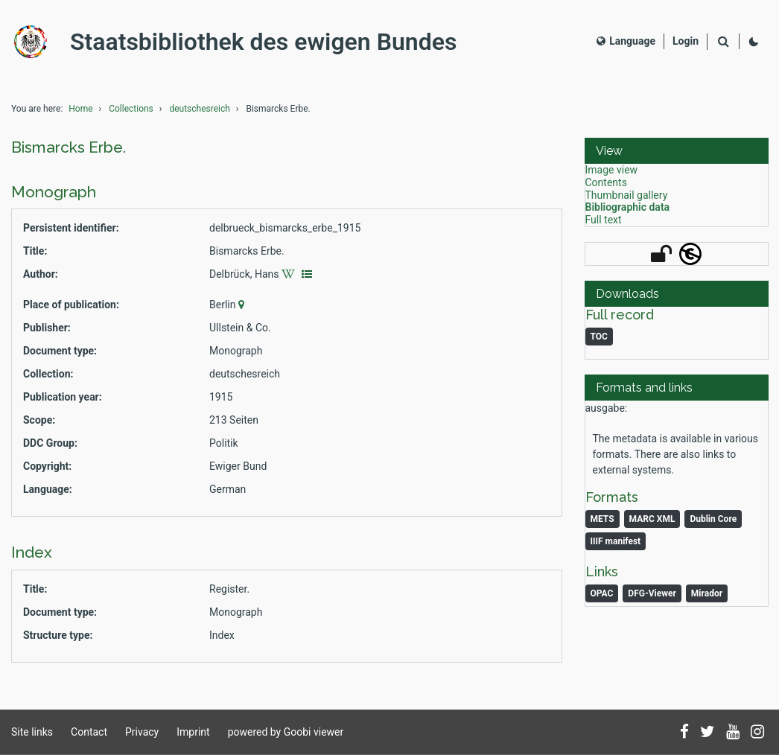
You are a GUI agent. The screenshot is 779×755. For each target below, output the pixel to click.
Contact (89, 732)
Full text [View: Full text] (603, 220)
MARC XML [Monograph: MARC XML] (652, 519)
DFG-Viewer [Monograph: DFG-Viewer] (651, 593)
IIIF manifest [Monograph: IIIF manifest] (616, 541)
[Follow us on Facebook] (684, 732)
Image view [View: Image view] (611, 170)
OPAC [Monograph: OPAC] (602, 593)
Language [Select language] (626, 41)
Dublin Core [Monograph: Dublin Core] (713, 519)
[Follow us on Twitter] (707, 732)
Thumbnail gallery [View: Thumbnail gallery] (626, 195)
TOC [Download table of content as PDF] (599, 336)
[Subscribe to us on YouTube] (732, 732)
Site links (32, 732)
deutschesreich (199, 108)
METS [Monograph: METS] (602, 519)
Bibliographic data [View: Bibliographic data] (627, 207)
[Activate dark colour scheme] (754, 42)
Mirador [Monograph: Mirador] (706, 593)
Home (80, 108)
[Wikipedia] (290, 274)
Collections (131, 108)
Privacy (142, 732)
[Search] (723, 42)
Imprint (193, 732)
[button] (677, 151)
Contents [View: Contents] (606, 182)
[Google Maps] (243, 304)
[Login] (686, 41)
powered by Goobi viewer (286, 732)
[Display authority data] (308, 274)
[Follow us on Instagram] (757, 732)
